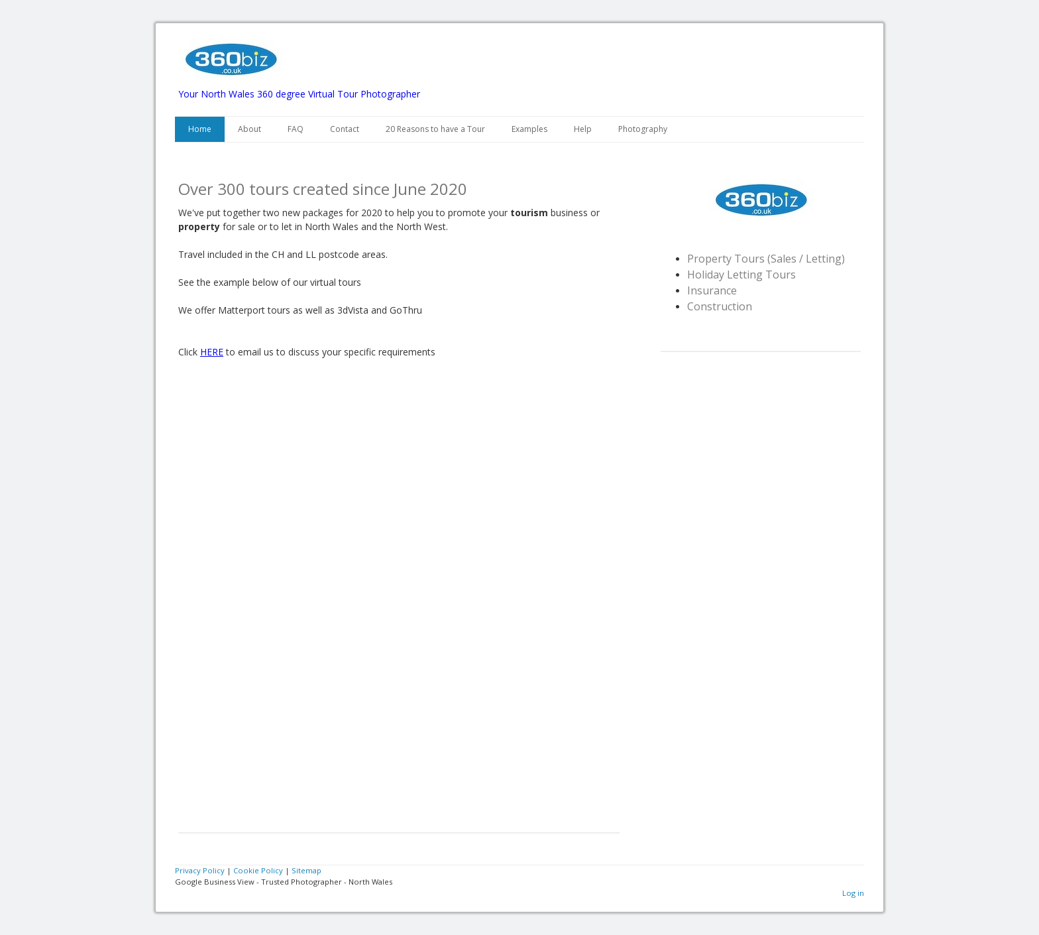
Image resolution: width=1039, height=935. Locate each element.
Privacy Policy (200, 870)
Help (583, 129)
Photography (642, 129)
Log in (853, 893)
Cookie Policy (258, 870)
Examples (529, 129)
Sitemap (306, 870)
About (249, 129)
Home (199, 129)
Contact (344, 129)
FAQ (295, 129)
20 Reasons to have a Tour (435, 129)
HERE (211, 351)
